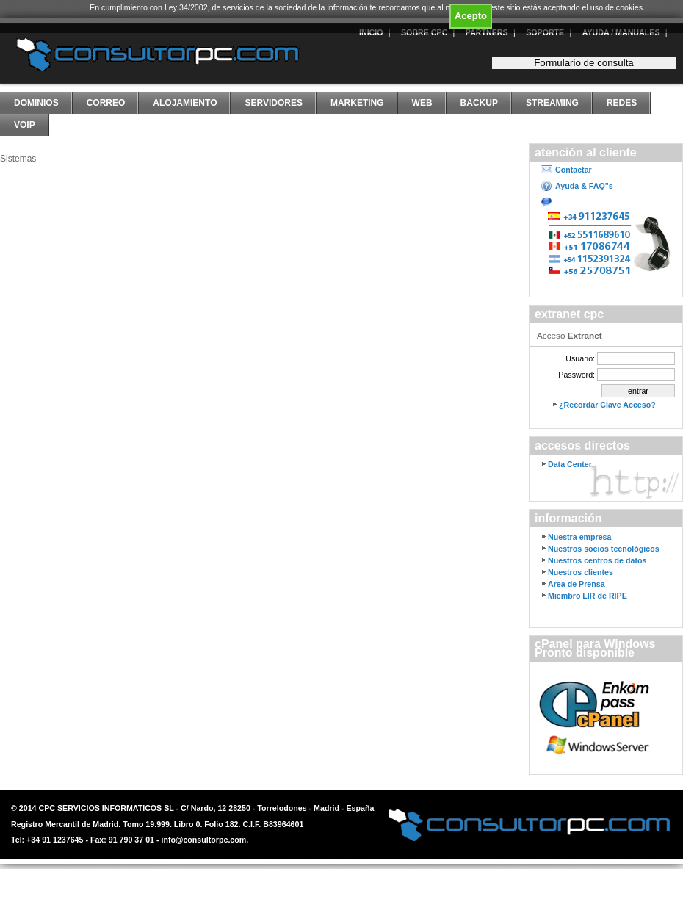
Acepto (471, 15)
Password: (576, 374)
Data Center (570, 464)
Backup (479, 103)
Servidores (273, 103)
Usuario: (580, 358)
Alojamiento (185, 103)
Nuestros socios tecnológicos (603, 548)
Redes (622, 103)
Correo (106, 103)
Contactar (573, 169)
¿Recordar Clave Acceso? (607, 404)
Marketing (357, 103)
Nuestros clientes (580, 572)
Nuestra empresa (579, 537)
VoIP (24, 125)
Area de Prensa (576, 584)
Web (422, 103)
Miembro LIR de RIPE (587, 595)
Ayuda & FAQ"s (584, 185)
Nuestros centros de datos (597, 560)
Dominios (36, 103)
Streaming (552, 103)
